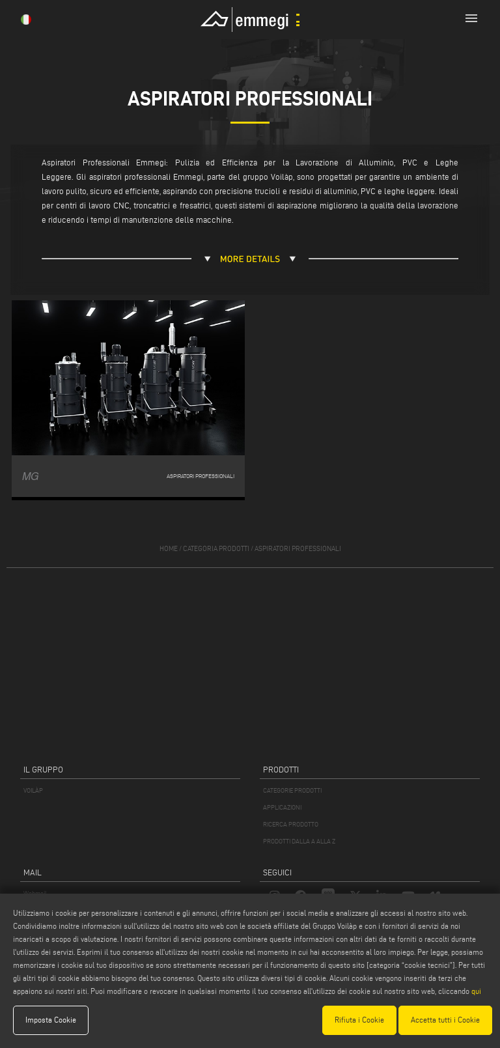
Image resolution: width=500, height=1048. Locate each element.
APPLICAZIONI (282, 807)
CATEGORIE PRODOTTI (292, 790)
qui (476, 991)
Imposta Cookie (50, 1019)
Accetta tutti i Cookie (445, 1019)
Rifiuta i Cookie (359, 1019)
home (169, 548)
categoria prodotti (216, 548)
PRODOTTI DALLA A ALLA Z (299, 841)
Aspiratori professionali (298, 548)
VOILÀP (33, 790)
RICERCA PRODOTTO (290, 824)
